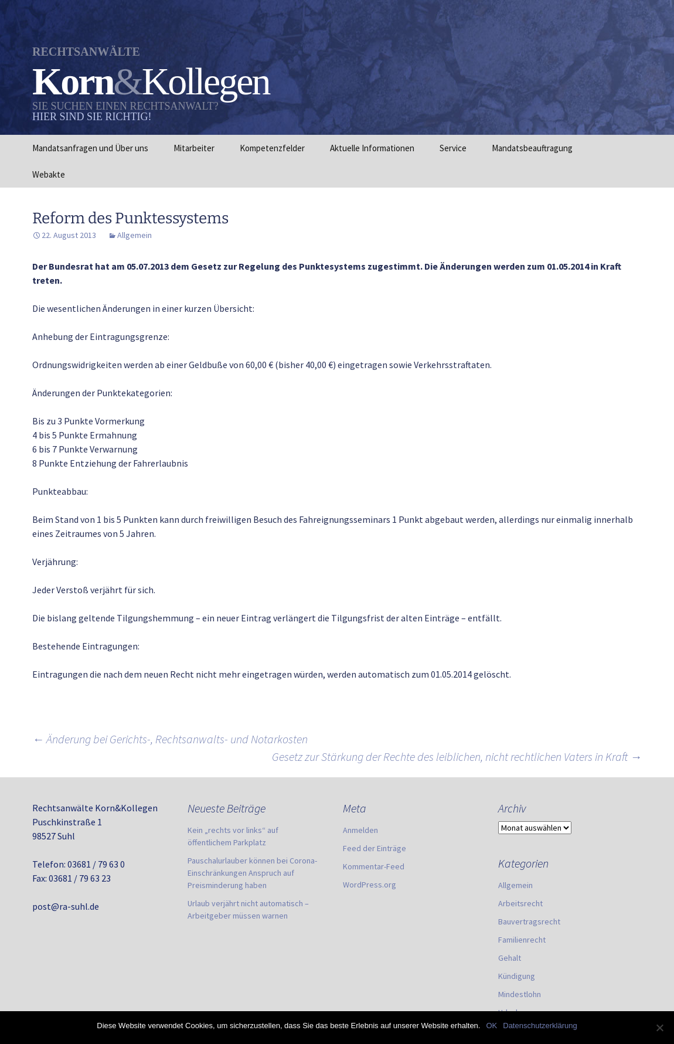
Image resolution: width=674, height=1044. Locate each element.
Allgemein (134, 235)
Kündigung (516, 976)
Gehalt (509, 958)
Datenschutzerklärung (540, 1025)
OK (491, 1025)
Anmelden (360, 830)
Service (453, 148)
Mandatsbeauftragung (532, 148)
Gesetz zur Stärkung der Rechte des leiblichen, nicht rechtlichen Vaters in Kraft (457, 756)
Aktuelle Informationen (372, 148)
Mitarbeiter (194, 148)
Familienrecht (522, 939)
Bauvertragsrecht (529, 921)
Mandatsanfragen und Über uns (90, 148)
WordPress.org (369, 884)
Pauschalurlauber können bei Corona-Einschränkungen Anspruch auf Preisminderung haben (252, 872)
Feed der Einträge (374, 848)
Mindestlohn (519, 994)
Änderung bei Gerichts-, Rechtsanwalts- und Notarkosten (170, 739)
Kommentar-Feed (373, 866)
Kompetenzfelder (272, 148)
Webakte (48, 174)
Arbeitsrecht (520, 903)
